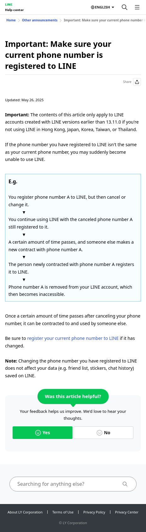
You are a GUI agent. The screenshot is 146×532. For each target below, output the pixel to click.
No (103, 432)
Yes (42, 432)
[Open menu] (137, 7)
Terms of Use (62, 512)
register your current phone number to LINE (73, 338)
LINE (8, 4)
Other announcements (40, 20)
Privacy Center (126, 512)
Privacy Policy (94, 512)
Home (11, 20)
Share (132, 82)
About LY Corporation (25, 512)
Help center (14, 10)
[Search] (124, 7)
